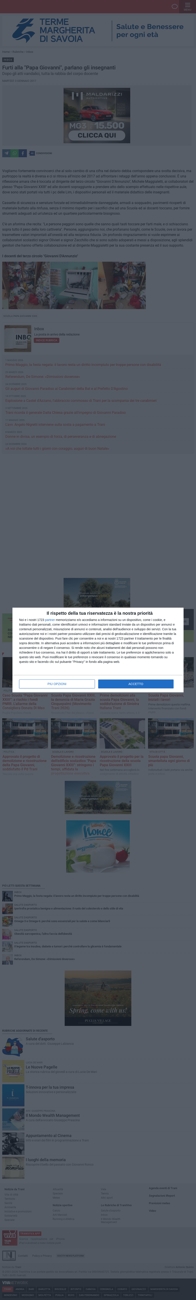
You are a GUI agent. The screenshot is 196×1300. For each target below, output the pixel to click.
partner (50, 619)
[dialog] (98, 650)
